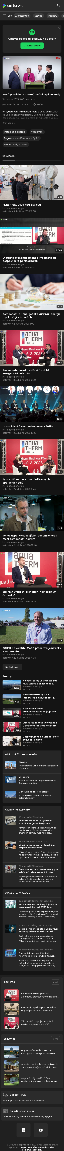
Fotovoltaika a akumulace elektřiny (36, 795)
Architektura (22, 15)
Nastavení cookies (44, 1147)
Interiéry (52, 15)
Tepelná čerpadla (47, 780)
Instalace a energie (14, 131)
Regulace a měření (28, 783)
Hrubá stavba (25, 765)
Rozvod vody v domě (15, 144)
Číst (8, 123)
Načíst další (12, 667)
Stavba (38, 15)
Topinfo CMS (27, 1147)
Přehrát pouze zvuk (18, 104)
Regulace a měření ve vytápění (21, 138)
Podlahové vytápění (28, 780)
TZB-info (9, 982)
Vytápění (24, 776)
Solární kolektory (27, 798)
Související (9, 156)
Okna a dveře (39, 765)
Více (55, 982)
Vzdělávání (37, 131)
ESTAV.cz (9, 1039)
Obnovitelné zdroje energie (34, 791)
